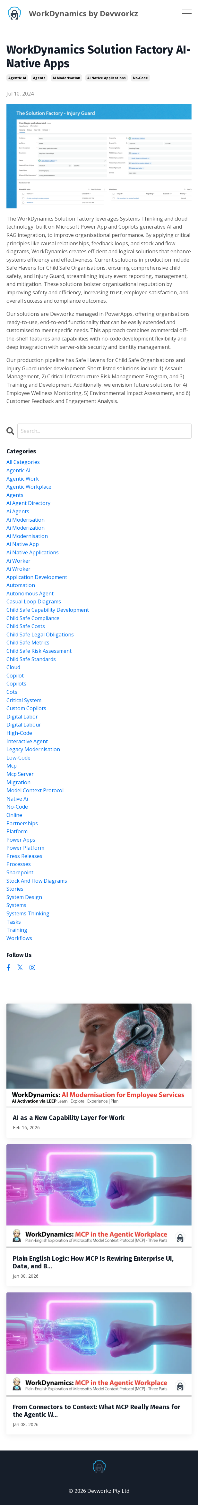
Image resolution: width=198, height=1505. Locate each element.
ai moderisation (66, 78)
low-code (18, 757)
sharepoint (19, 872)
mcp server (20, 774)
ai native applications (106, 78)
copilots (16, 683)
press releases (24, 856)
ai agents (17, 511)
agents (39, 78)
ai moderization (25, 527)
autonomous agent (30, 593)
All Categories (23, 462)
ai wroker (18, 568)
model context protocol (35, 790)
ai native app (22, 544)
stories (14, 888)
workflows (19, 938)
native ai (17, 798)
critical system (23, 700)
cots (11, 691)
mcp (11, 765)
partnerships (22, 823)
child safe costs (25, 626)
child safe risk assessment (39, 650)
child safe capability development (47, 609)
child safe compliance (32, 618)
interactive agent (27, 741)
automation (20, 585)
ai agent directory (28, 503)
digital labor (22, 716)
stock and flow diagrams (36, 880)
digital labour (23, 724)
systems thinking (27, 913)
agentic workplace (28, 486)
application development (36, 577)
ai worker (18, 560)
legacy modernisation (33, 749)
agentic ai (17, 78)
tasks (13, 921)
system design (24, 897)
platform (17, 831)
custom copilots (26, 708)
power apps (20, 839)
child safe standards (31, 659)
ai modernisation (27, 536)
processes (18, 864)
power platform (25, 847)
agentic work (22, 478)
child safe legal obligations (40, 634)
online (14, 815)
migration (18, 782)
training (16, 929)
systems (16, 905)
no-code (140, 78)
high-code (19, 732)
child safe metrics (27, 642)
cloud (13, 667)
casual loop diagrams (33, 601)
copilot (15, 675)
